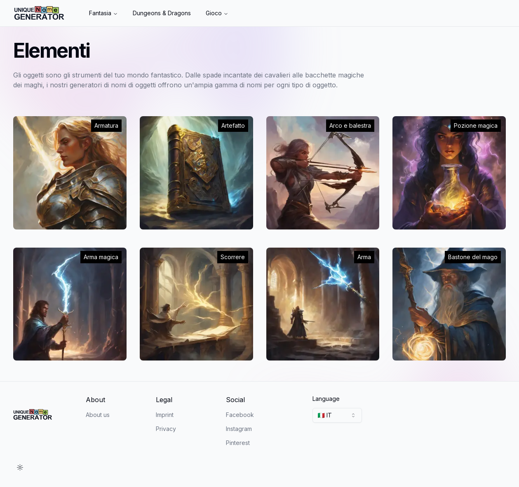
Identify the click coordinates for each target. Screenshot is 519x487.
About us (98, 414)
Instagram (239, 428)
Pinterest (238, 442)
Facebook (240, 414)
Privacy (166, 428)
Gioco (217, 12)
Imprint (165, 414)
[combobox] (337, 415)
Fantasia (103, 12)
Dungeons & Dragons (162, 12)
